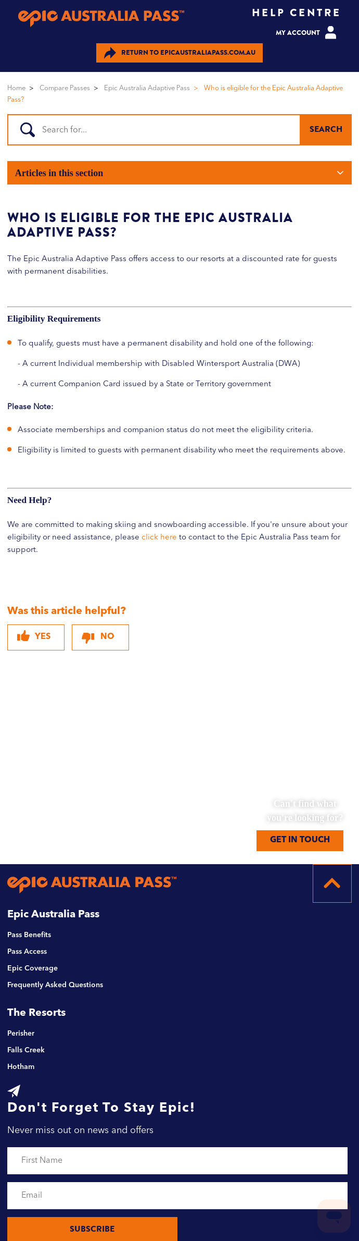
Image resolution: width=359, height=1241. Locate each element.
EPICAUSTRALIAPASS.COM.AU (179, 53)
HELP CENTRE (296, 12)
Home (16, 88)
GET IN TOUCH (300, 840)
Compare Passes (65, 88)
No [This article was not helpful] (107, 637)
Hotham (20, 1067)
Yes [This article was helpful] (42, 637)
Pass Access (27, 951)
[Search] (178, 129)
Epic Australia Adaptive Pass (147, 88)
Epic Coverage (32, 968)
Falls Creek (26, 1050)
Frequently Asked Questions (55, 985)
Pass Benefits (29, 935)
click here (159, 538)
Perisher (20, 1033)
